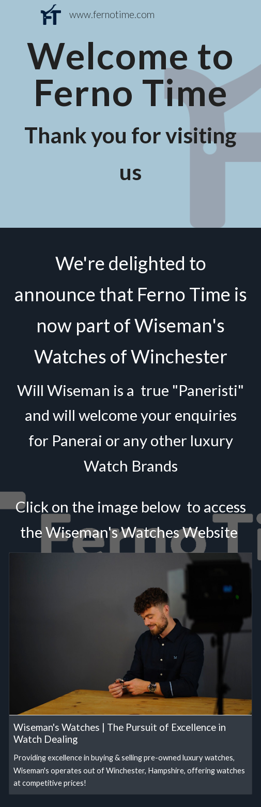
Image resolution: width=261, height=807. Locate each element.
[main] (130, 114)
